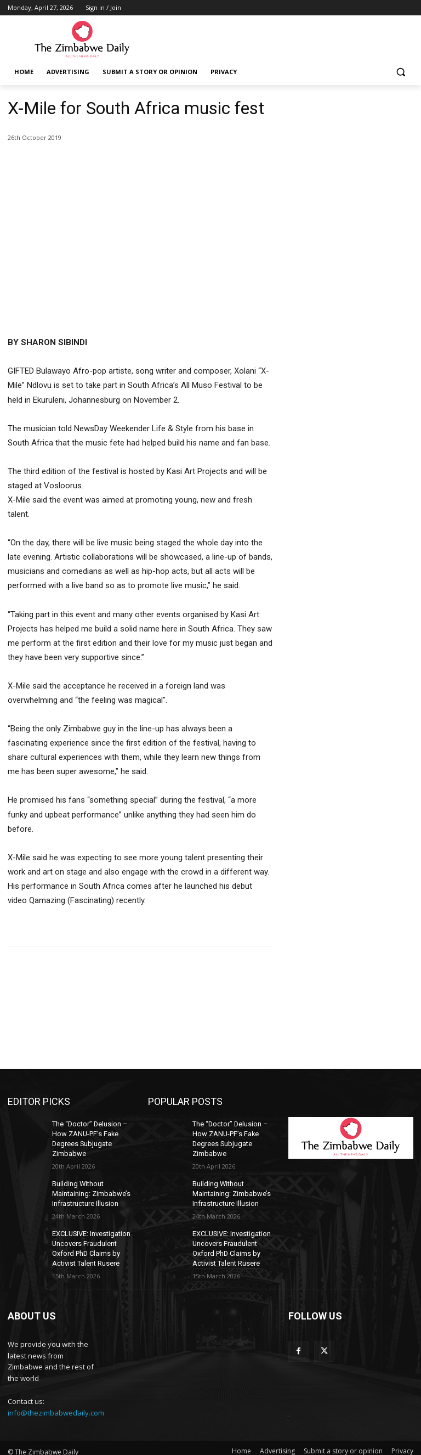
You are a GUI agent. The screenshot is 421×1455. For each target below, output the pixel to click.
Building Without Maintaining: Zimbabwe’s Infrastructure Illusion (89, 1190)
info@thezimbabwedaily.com (56, 1406)
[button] (400, 72)
